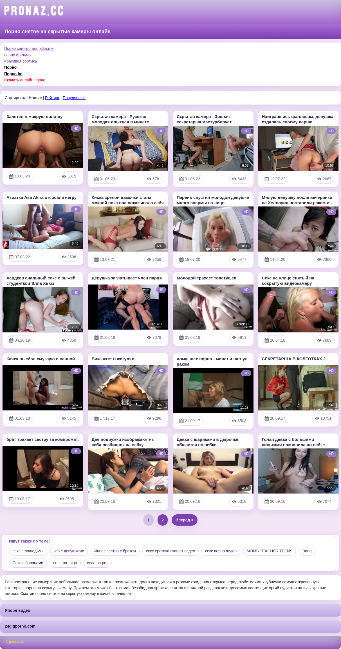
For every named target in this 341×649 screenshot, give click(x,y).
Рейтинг (52, 97)
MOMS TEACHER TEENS (272, 551)
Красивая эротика (20, 61)
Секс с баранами (28, 563)
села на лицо (66, 563)
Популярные (74, 97)
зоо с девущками (69, 551)
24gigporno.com (20, 626)
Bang (310, 551)
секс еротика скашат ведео (172, 551)
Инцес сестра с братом (116, 551)
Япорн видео (17, 610)
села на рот (98, 563)
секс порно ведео (223, 551)
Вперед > (185, 520)
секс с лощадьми (28, 551)
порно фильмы (18, 55)
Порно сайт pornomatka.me (28, 48)
